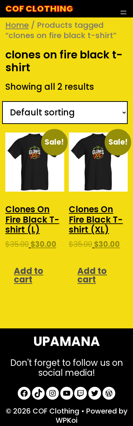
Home (17, 25)
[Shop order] (65, 112)
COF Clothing (39, 8)
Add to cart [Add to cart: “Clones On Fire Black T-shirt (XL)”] (92, 275)
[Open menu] (123, 12)
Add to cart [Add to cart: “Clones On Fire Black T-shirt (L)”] (28, 275)
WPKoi (67, 420)
